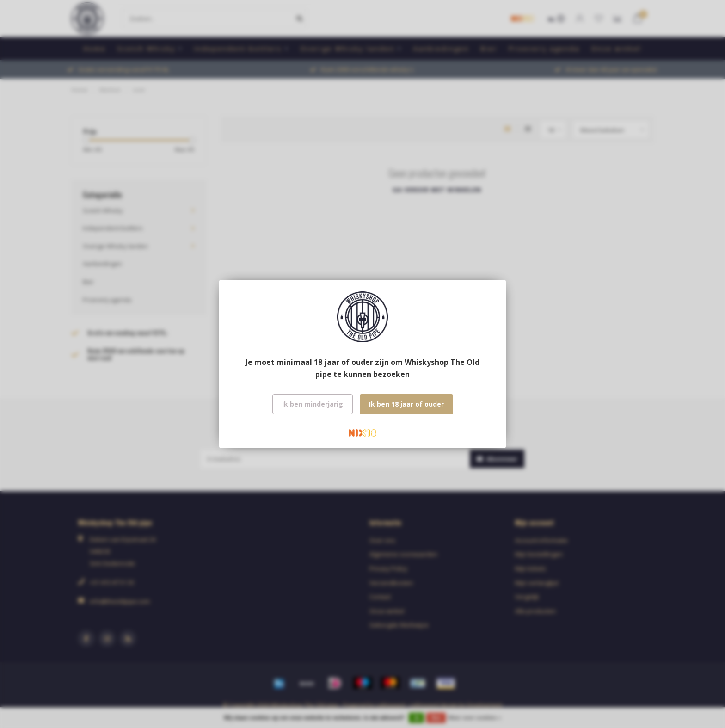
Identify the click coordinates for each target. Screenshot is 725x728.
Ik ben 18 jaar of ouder (406, 404)
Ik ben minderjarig (312, 404)
